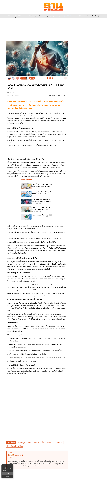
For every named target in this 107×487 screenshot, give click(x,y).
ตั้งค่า (7, 476)
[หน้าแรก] (9, 16)
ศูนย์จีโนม (20, 446)
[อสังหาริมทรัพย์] (29, 16)
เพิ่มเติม (4, 470)
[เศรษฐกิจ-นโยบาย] (40, 16)
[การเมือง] (87, 16)
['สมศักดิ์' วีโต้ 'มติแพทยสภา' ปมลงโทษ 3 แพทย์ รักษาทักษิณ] (37, 209)
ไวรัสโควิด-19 (11, 446)
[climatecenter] (51, 16)
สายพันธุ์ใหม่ (59, 442)
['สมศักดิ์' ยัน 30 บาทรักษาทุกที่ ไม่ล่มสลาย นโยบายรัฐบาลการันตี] (37, 186)
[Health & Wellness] (70, 16)
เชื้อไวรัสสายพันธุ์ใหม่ (47, 442)
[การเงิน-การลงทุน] (18, 16)
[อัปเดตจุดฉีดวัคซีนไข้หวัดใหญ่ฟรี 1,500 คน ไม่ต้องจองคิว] (37, 194)
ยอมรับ (7, 473)
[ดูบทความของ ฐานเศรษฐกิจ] (37, 460)
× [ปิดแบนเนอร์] (12, 465)
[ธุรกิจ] (60, 16)
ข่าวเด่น (29, 442)
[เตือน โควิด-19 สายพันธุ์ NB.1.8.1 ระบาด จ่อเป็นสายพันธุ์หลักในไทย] (37, 202)
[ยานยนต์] (80, 16)
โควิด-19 (36, 442)
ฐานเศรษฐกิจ (21, 442)
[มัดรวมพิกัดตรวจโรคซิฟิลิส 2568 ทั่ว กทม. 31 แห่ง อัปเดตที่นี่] (37, 217)
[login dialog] (99, 16)
